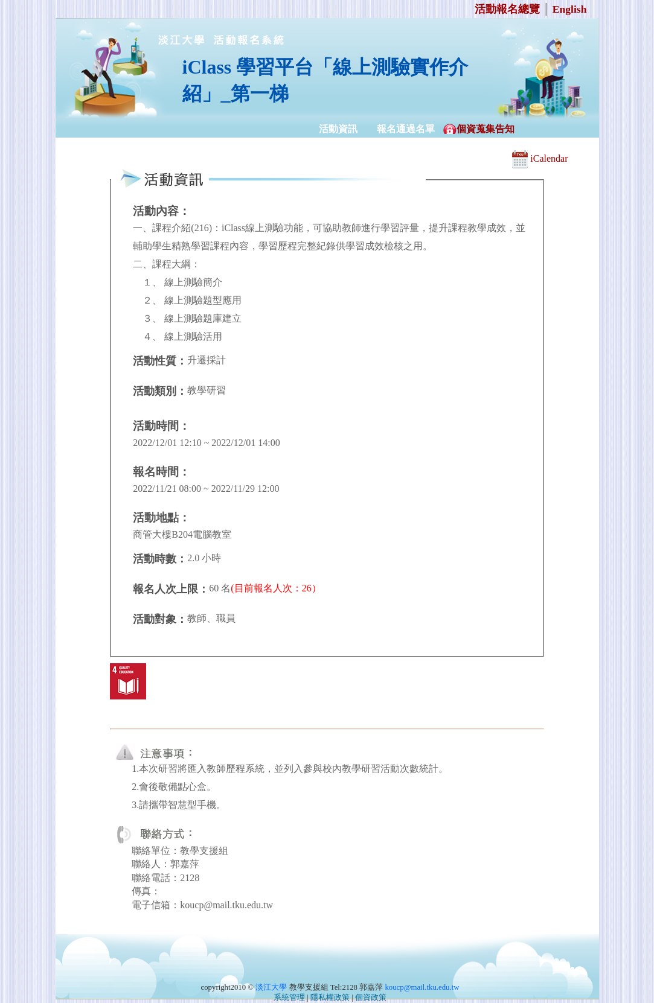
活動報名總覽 (507, 9)
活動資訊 (338, 129)
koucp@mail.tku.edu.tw (422, 987)
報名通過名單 (406, 129)
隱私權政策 (330, 997)
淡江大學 (271, 987)
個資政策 (370, 997)
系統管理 (289, 997)
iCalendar (540, 158)
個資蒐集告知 (486, 129)
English (570, 9)
